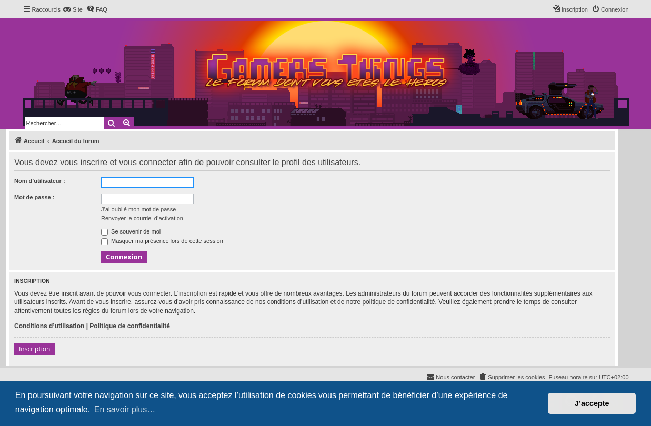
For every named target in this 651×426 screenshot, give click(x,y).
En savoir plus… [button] (125, 409)
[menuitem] (73, 9)
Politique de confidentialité (129, 326)
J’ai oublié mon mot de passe (138, 209)
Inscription (34, 348)
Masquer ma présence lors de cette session (162, 241)
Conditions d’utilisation (49, 326)
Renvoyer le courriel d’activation (142, 218)
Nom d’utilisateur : (39, 181)
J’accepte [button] (592, 403)
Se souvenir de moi (131, 231)
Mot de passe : (34, 197)
